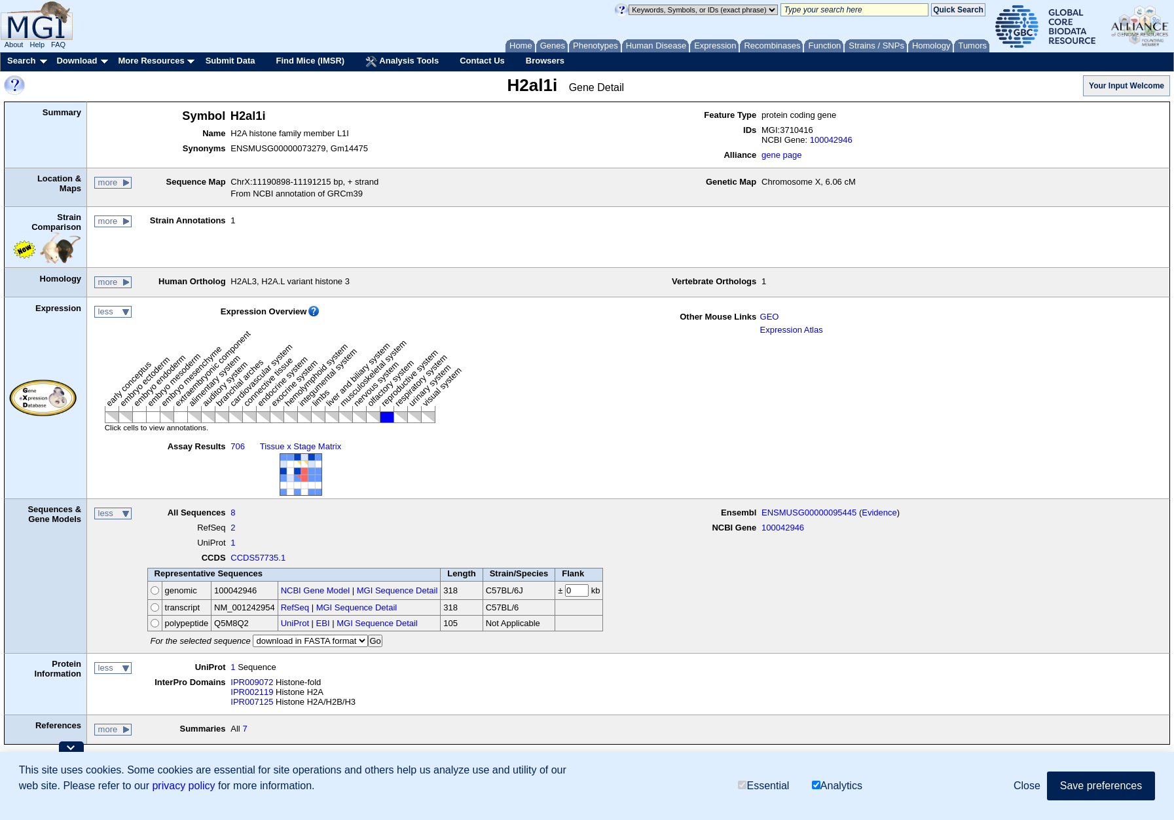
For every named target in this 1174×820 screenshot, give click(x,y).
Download (76, 60)
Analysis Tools (402, 61)
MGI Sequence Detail (397, 590)
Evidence (879, 512)
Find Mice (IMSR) (310, 60)
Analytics (837, 785)
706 (237, 446)
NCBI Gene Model (315, 590)
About (14, 44)
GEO (769, 317)
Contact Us (482, 60)
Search (21, 60)
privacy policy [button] (183, 785)
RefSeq (295, 607)
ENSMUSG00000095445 (808, 512)
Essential (763, 785)
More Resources (151, 60)
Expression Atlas (791, 330)
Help (37, 44)
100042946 (831, 140)
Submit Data (230, 60)
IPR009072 (251, 682)
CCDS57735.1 (257, 558)
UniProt (295, 623)
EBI (323, 623)
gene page (781, 155)
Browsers (545, 60)
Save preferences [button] (1101, 785)
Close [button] (1027, 785)
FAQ (58, 44)
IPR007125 (251, 702)
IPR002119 (251, 692)
